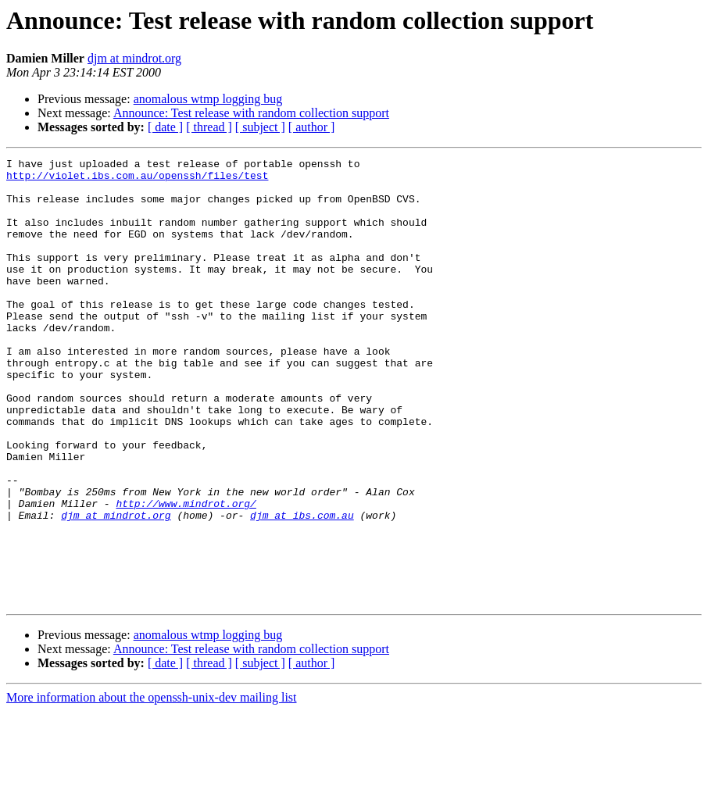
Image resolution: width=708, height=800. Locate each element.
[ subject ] (260, 127)
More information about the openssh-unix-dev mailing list (151, 786)
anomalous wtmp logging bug (208, 98)
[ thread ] (209, 127)
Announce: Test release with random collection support (251, 113)
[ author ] (311, 127)
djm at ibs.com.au (302, 587)
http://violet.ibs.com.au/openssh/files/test (137, 180)
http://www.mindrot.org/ (186, 573)
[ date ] (165, 127)
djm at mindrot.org (134, 58)
